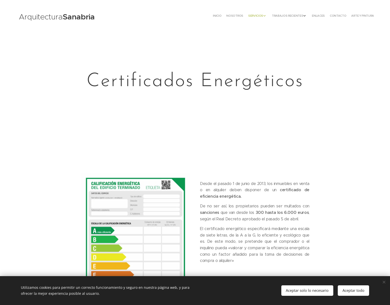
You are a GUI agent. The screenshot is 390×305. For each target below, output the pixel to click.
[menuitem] (337, 16)
